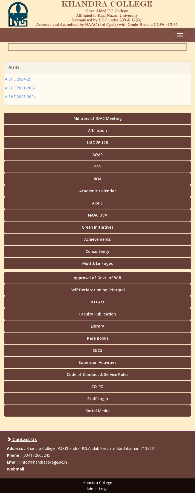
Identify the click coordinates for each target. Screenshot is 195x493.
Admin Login (97, 488)
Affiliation (97, 130)
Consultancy (97, 251)
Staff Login (97, 398)
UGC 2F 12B (97, 142)
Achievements (97, 239)
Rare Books (97, 338)
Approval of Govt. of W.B (97, 277)
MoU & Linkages (97, 263)
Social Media (98, 410)
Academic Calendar (97, 190)
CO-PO (97, 386)
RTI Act (97, 301)
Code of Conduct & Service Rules (97, 374)
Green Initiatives (97, 227)
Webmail (15, 469)
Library (97, 326)
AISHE (97, 203)
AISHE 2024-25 (18, 76)
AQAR (97, 154)
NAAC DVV (97, 215)
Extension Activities (97, 362)
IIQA (97, 178)
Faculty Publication (97, 314)
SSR (97, 166)
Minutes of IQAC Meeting (98, 118)
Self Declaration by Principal (97, 289)
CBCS (97, 350)
